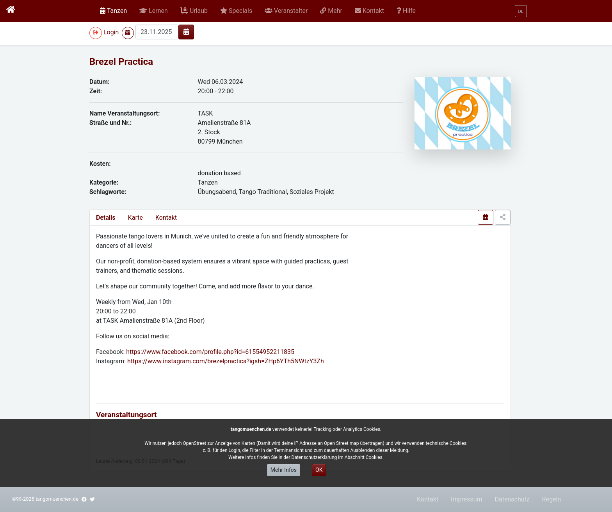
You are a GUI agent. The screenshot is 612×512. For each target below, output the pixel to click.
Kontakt (166, 217)
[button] (153, 11)
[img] (186, 31)
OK (318, 470)
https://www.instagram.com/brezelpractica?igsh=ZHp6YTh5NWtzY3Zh (225, 361)
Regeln (551, 499)
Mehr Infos (283, 470)
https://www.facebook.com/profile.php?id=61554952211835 (210, 352)
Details (106, 217)
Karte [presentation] (135, 217)
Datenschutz (512, 499)
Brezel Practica (121, 61)
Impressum (466, 499)
